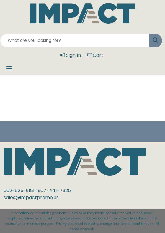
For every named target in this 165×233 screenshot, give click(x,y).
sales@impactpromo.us (31, 197)
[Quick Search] (75, 40)
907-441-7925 (54, 190)
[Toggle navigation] (9, 68)
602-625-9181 (19, 190)
